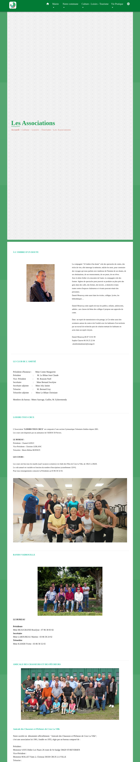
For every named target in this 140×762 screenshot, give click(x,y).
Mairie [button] (55, 4)
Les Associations (62, 129)
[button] (47, 4)
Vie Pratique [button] (117, 4)
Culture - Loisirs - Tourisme (36, 129)
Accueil (15, 129)
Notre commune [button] (70, 4)
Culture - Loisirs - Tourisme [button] (95, 4)
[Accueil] (25, 6)
